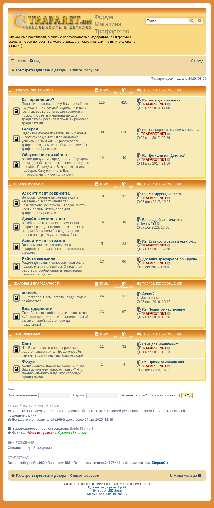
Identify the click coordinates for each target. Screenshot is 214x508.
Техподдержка (27, 334)
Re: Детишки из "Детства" (163, 156)
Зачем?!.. (149, 294)
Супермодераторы (73, 433)
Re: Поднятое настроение (163, 309)
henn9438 (148, 224)
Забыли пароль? (134, 395)
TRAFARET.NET (153, 104)
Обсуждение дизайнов (44, 155)
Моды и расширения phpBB (107, 493)
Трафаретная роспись (34, 90)
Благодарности (37, 308)
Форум (28, 361)
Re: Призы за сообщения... (164, 362)
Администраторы (41, 433)
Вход (12, 388)
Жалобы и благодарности (37, 283)
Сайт (26, 343)
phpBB (96, 483)
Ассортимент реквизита (46, 193)
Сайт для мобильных (160, 344)
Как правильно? (38, 99)
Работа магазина (38, 258)
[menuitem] (35, 61)
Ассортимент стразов (43, 240)
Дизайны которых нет (43, 219)
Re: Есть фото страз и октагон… (169, 241)
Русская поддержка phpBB (107, 487)
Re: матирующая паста (161, 100)
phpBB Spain (113, 490)
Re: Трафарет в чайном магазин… (170, 130)
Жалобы (30, 293)
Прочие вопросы (29, 183)
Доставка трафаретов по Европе (169, 259)
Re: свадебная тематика (162, 220)
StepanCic (160, 463)
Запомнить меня (165, 395)
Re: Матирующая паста (161, 194)
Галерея (30, 129)
